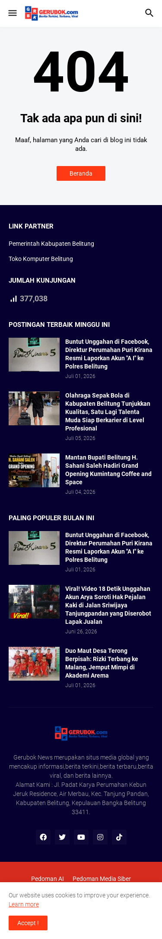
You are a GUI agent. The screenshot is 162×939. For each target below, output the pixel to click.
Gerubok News (33, 757)
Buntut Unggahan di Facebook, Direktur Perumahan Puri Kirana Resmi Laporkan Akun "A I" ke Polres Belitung (108, 354)
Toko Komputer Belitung (41, 258)
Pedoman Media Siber (102, 878)
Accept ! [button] (28, 922)
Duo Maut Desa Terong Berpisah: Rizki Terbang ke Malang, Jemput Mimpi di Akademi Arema (101, 663)
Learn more (24, 904)
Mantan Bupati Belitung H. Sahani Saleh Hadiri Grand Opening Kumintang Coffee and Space (108, 470)
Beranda (81, 173)
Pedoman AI (47, 878)
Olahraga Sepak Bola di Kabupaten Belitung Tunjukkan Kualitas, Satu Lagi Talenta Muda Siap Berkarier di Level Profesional (107, 412)
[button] (12, 13)
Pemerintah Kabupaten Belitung (51, 243)
